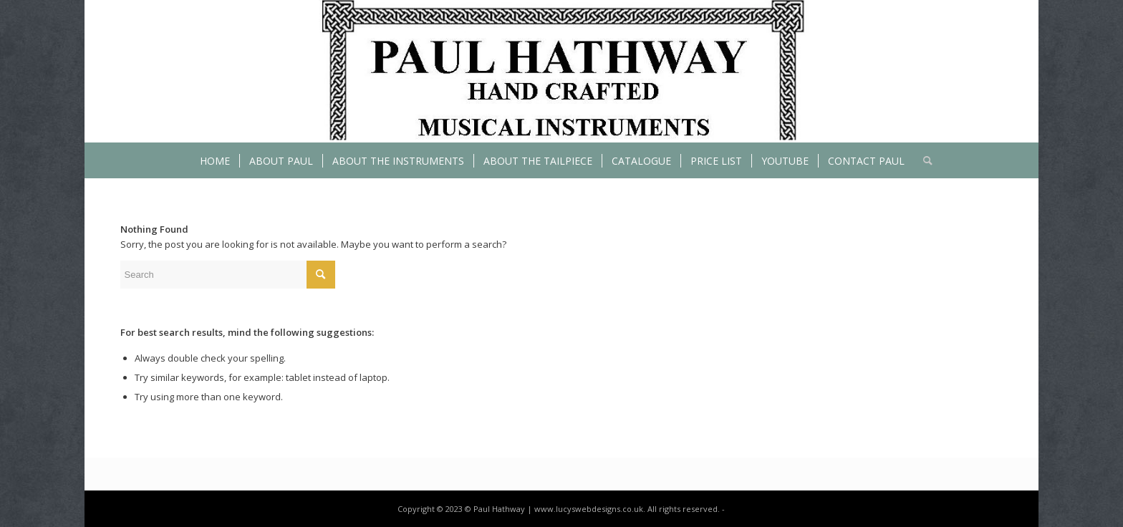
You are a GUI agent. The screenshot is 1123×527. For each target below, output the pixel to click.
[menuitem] (215, 160)
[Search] (923, 160)
